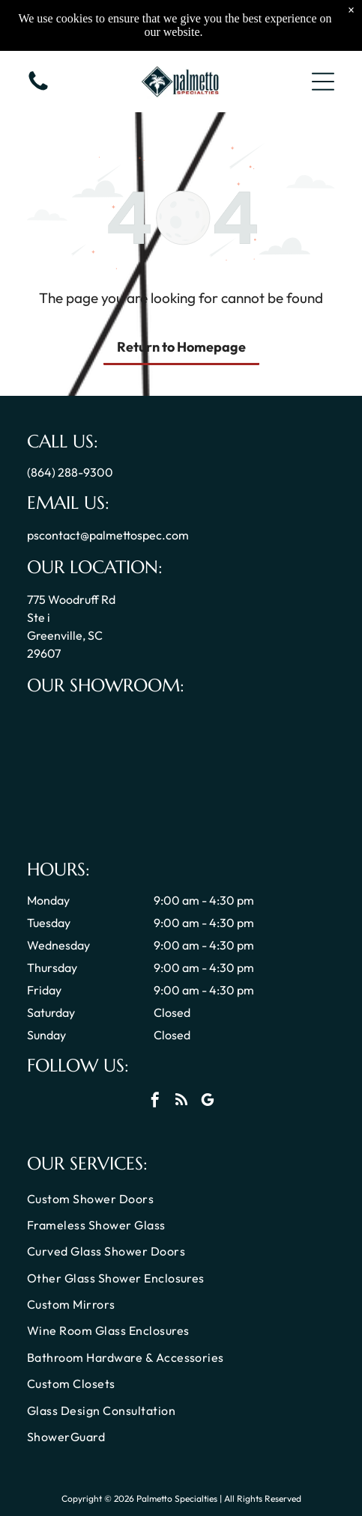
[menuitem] (181, 1200)
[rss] (181, 1102)
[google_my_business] (207, 1102)
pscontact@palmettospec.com (108, 535)
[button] (323, 81)
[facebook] (155, 1102)
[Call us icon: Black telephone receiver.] (38, 89)
